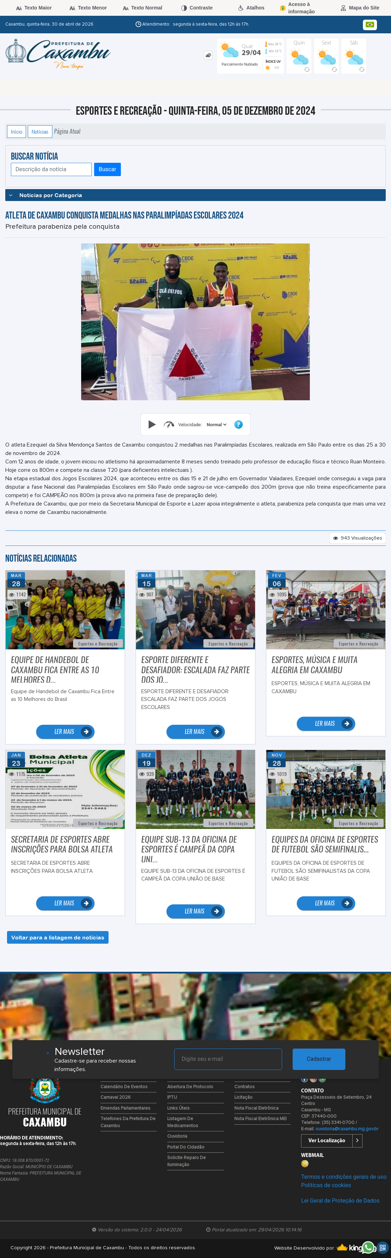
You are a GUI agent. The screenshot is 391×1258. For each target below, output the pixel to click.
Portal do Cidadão (185, 1147)
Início (16, 131)
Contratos (244, 1087)
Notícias (40, 131)
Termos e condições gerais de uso (343, 1176)
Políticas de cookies (326, 1185)
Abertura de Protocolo (190, 1087)
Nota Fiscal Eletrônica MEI (260, 1119)
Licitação (243, 1097)
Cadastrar (319, 1059)
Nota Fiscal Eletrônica (256, 1108)
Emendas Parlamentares (125, 1108)
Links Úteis (178, 1108)
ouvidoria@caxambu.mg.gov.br (346, 1129)
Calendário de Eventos (124, 1087)
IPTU (172, 1097)
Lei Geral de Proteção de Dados (340, 1200)
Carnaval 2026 (115, 1097)
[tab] (208, 55)
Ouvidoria (177, 1136)
